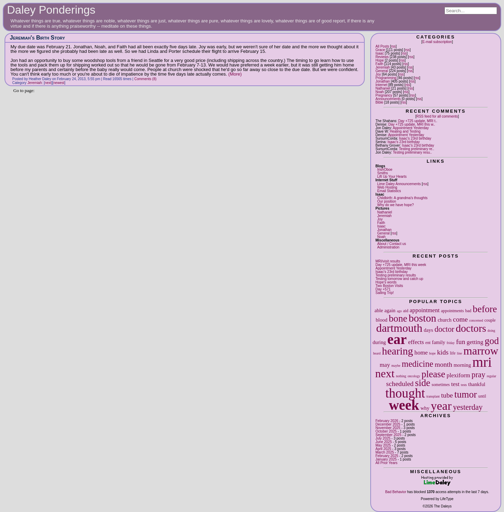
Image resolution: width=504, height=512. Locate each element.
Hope (380, 60)
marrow (480, 350)
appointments (452, 310)
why (425, 408)
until (482, 396)
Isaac (380, 53)
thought (405, 393)
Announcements (388, 99)
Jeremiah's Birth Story (37, 38)
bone (398, 318)
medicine (417, 364)
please (433, 374)
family (438, 342)
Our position (386, 201)
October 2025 (386, 431)
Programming (386, 78)
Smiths (382, 173)
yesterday (468, 407)
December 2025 (388, 424)
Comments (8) (145, 79)
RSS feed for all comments (437, 116)
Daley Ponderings (51, 9)
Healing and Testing (405, 131)
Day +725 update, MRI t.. (417, 121)
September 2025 (388, 435)
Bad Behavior (395, 492)
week (404, 405)
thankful (476, 384)
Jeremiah (383, 67)
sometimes (441, 384)
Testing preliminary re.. (416, 149)
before (485, 309)
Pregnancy (384, 95)
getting (475, 342)
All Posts (382, 46)
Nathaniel (383, 88)
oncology (414, 376)
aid (405, 310)
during (379, 342)
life (452, 353)
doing (491, 330)
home (421, 352)
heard (376, 353)
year (441, 405)
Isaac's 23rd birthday (415, 138)
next (384, 373)
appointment (425, 310)
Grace (380, 50)
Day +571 (383, 289)
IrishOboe (384, 169)
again (390, 310)
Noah (380, 92)
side (422, 383)
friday (451, 343)
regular (491, 376)
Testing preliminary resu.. (412, 152)
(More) (234, 74)
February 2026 (387, 421)
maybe (395, 365)
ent (427, 342)
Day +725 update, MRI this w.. (411, 124)
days (428, 330)
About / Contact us (391, 244)
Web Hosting (387, 187)
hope (432, 353)
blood (381, 320)
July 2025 (383, 438)
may (385, 365)
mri (482, 362)
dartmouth (399, 328)
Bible (379, 102)
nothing (401, 376)
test (455, 384)
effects (416, 342)
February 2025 (387, 456)
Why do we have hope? (395, 205)
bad (468, 310)
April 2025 (383, 449)
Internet (381, 85)
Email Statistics (389, 191)
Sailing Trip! (385, 293)
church (444, 320)
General (382, 71)
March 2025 (385, 452)
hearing (397, 351)
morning (462, 365)
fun (460, 341)
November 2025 (388, 428)
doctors (471, 328)
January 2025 (386, 459)
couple (490, 320)
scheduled (399, 383)
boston (422, 318)
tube (447, 395)
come (460, 319)
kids (443, 352)
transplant (433, 396)
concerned (476, 320)
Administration (388, 247)
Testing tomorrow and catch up (399, 279)
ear (397, 339)
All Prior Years (387, 463)
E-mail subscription (437, 42)
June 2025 (384, 442)
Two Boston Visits (389, 286)
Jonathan (383, 81)
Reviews (382, 57)
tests (464, 385)
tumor (465, 394)
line (459, 353)
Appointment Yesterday (411, 128)
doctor (444, 329)
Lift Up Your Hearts (392, 176)
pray (478, 374)
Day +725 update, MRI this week (401, 265)
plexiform (458, 375)
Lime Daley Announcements (399, 184)
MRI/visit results (388, 261)
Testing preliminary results (396, 275)
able (378, 310)
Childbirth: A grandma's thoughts (402, 198)
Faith (379, 64)
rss (393, 46)
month (443, 364)
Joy (378, 74)
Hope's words (386, 282)
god (492, 341)
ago (399, 311)
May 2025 (383, 445)
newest (58, 83)
